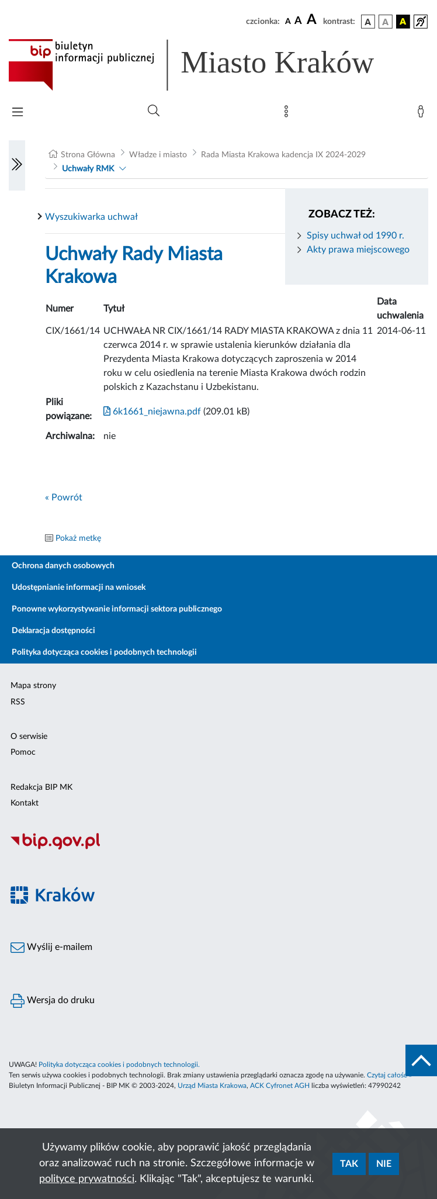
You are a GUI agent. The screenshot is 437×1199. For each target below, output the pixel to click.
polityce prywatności (86, 1179)
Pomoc (23, 752)
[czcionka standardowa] (288, 21)
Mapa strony (33, 686)
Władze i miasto (158, 155)
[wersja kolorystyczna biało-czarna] (385, 21)
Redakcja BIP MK (41, 787)
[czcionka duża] (313, 19)
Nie (383, 1164)
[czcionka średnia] (298, 21)
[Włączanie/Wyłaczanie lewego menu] (17, 165)
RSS (18, 702)
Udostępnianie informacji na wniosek (78, 587)
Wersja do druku (53, 1001)
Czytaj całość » (389, 1075)
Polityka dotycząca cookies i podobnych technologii (104, 652)
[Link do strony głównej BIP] (208, 65)
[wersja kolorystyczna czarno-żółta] (403, 21)
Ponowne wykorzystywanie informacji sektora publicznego (117, 609)
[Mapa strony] (288, 114)
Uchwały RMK (88, 169)
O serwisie (29, 736)
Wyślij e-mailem (51, 948)
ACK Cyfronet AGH (280, 1085)
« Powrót (63, 497)
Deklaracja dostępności (53, 631)
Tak (349, 1164)
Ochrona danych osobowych (63, 566)
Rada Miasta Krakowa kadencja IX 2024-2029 (283, 155)
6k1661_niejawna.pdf (152, 411)
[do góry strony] (421, 1060)
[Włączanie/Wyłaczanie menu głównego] (17, 113)
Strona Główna (88, 155)
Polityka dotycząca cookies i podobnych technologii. (119, 1064)
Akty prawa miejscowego (358, 249)
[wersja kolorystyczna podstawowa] (368, 21)
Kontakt (25, 803)
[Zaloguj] (423, 114)
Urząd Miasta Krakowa (212, 1085)
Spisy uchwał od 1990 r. (355, 235)
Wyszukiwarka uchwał (91, 217)
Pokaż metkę (78, 538)
